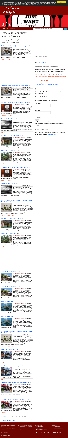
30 (22, 416)
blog (3, 433)
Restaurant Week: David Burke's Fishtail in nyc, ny (15, 383)
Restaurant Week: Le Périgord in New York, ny (14, 46)
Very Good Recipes (5, 425)
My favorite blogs (11, 28)
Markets (62, 78)
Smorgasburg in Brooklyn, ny (9, 271)
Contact (20, 431)
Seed (13, 215)
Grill (37, 78)
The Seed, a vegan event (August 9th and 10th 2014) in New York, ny (16, 201)
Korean (57, 78)
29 (19, 416)
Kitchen (52, 78)
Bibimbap (39, 74)
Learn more (48, 4)
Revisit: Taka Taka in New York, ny (10, 349)
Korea (55, 78)
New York (10, 59)
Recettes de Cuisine (57, 432)
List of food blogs (56, 426)
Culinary (36, 76)
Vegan (8, 215)
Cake (49, 74)
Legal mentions (5, 432)
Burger (45, 74)
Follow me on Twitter (6, 435)
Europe (54, 76)
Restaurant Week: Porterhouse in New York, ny (14, 102)
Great (36, 78)
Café (47, 74)
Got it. (61, 2)
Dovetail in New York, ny (8, 119)
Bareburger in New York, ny (9, 151)
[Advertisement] (17, 73)
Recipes (3, 29)
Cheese (52, 74)
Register (51, 121)
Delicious (42, 76)
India (43, 78)
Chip (57, 74)
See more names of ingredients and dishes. (47, 84)
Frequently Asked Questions (41, 429)
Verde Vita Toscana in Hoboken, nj (11, 136)
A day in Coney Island (7, 301)
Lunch (60, 78)
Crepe (62, 74)
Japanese (49, 78)
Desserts (46, 76)
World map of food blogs (57, 428)
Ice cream (40, 78)
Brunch (42, 74)
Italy (46, 78)
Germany (64, 76)
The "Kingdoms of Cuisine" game (42, 432)
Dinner (49, 76)
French (62, 76)
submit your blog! (52, 134)
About (20, 429)
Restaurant (3, 59)
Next (25, 416)
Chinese (54, 74)
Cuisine (65, 74)
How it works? (38, 428)
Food (57, 76)
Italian (45, 78)
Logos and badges (39, 431)
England (51, 76)
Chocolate (59, 74)
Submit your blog (39, 426)
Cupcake (39, 76)
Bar (35, 74)
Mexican (65, 78)
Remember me (40, 117)
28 (16, 416)
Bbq (37, 74)
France (59, 76)
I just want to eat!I (23, 39)
